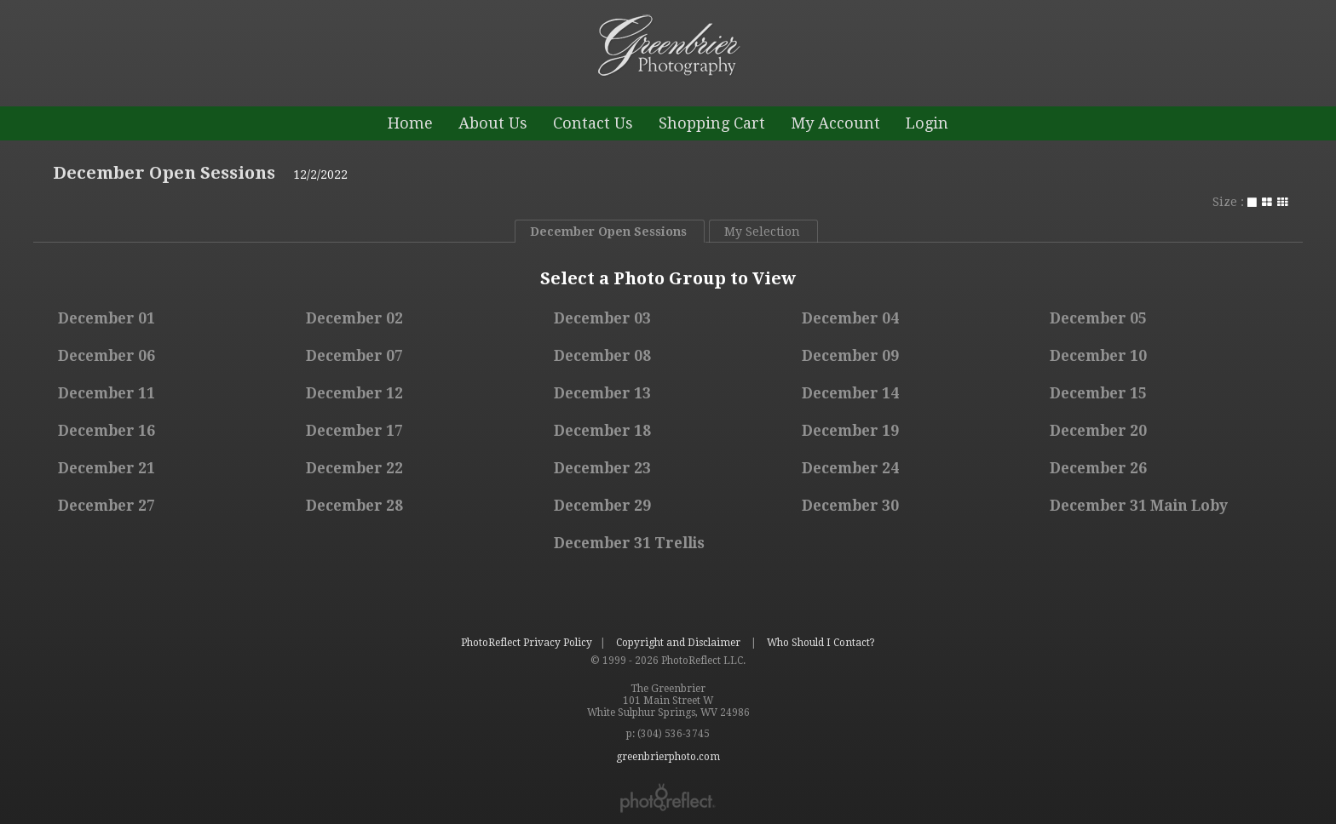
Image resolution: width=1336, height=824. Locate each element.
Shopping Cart (712, 123)
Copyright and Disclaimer (679, 643)
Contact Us (593, 123)
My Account (835, 123)
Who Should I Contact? (821, 643)
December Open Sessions (164, 173)
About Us (492, 123)
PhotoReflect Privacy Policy (526, 643)
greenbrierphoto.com (732, 92)
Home (410, 123)
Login (927, 123)
